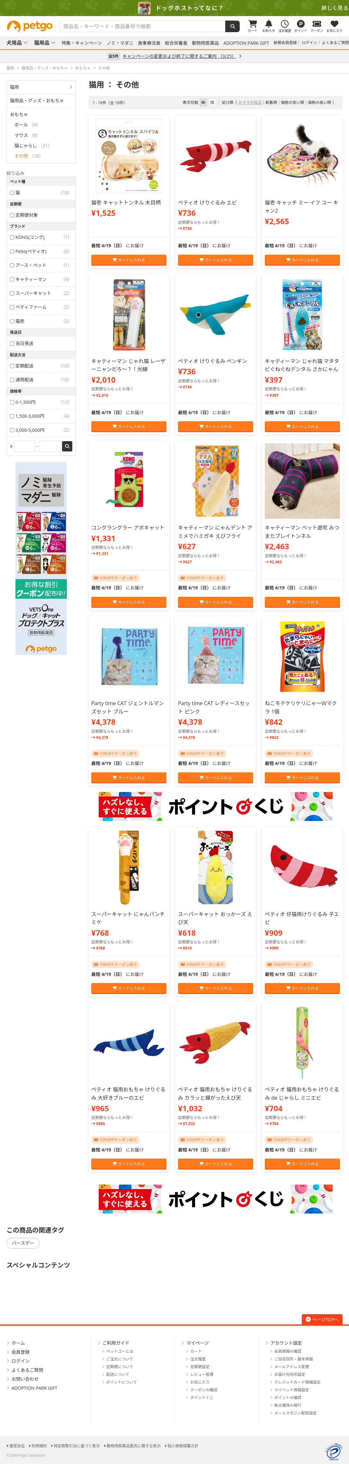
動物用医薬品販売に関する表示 (134, 1446)
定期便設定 (200, 1366)
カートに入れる (128, 260)
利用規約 (39, 1446)
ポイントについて (121, 1382)
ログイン (309, 42)
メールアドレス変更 (291, 1366)
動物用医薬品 (205, 43)
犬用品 (14, 42)
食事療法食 (149, 43)
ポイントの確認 (287, 1397)
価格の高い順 (319, 102)
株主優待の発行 (287, 1405)
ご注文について (119, 1359)
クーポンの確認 (203, 1390)
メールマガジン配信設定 (295, 1413)
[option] (174, 8)
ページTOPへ (322, 1319)
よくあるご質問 (335, 42)
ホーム (18, 1343)
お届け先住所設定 (289, 1374)
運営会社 (17, 1446)
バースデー (23, 1243)
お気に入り (200, 1382)
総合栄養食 (176, 43)
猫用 (14, 87)
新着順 (271, 102)
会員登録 (21, 1352)
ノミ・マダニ (119, 43)
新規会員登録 (285, 42)
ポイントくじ (201, 1397)
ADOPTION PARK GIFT (246, 43)
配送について (118, 1374)
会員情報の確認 (287, 1351)
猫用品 (41, 42)
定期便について (119, 1366)
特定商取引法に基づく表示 (77, 1446)
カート (196, 1351)
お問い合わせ (25, 1379)
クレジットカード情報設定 (297, 1382)
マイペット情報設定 (291, 1390)
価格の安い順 (292, 102)
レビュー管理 (201, 1374)
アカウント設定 (286, 1343)
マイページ (197, 1343)
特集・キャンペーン (82, 43)
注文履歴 (198, 1359)
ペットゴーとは (119, 1351)
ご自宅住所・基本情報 (293, 1359)
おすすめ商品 (250, 102)
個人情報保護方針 (182, 1446)
